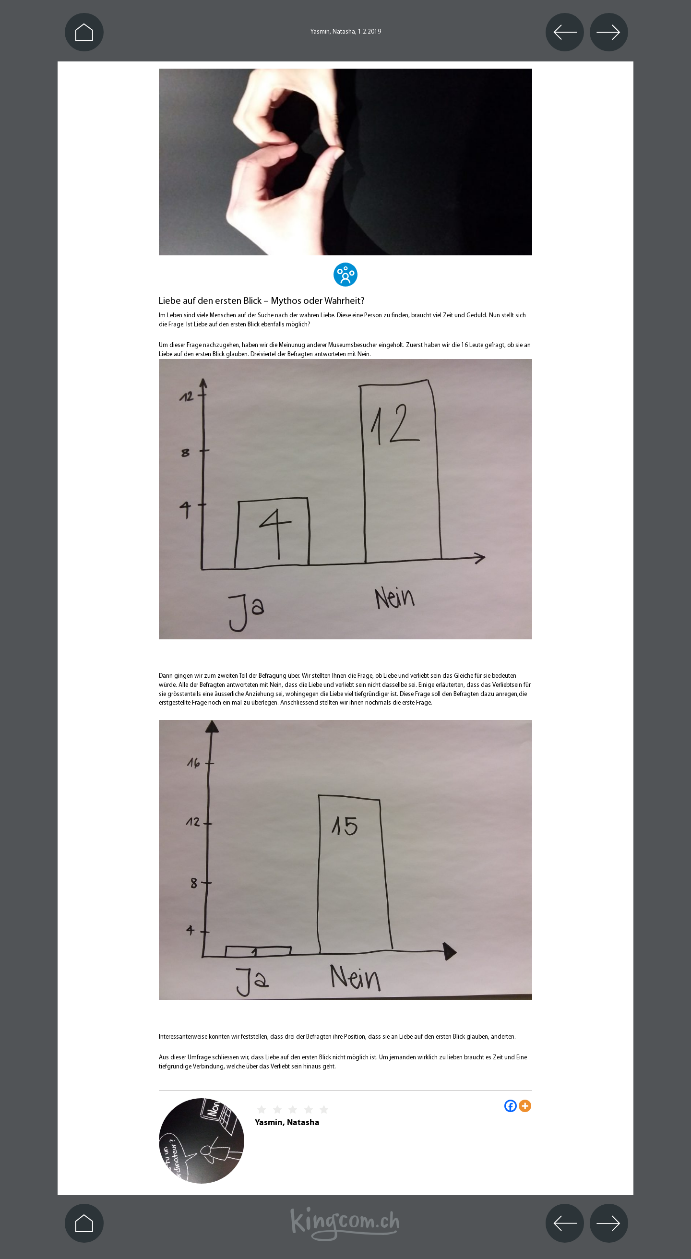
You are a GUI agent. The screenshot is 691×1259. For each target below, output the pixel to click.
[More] (525, 1106)
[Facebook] (510, 1106)
